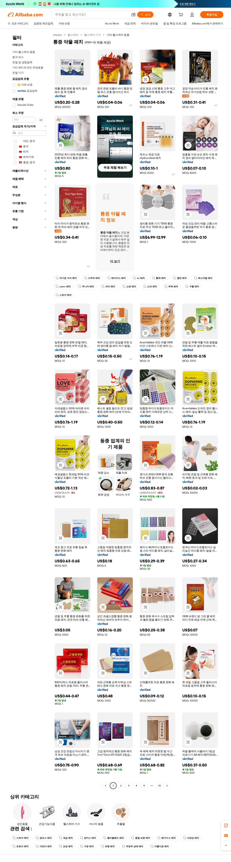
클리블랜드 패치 (113, 837)
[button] (133, 14)
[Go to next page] (167, 785)
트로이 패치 (20, 846)
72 (159, 785)
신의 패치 (150, 286)
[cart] (181, 15)
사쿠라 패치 (92, 278)
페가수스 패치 (166, 837)
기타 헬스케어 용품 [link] (118, 34)
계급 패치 (66, 837)
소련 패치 (129, 286)
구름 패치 (192, 286)
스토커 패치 (64, 295)
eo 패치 (139, 278)
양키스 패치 (88, 837)
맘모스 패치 (44, 837)
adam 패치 (63, 286)
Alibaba (57, 34)
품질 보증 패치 (140, 837)
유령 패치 (108, 846)
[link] (226, 825)
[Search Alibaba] (91, 15)
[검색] (145, 15)
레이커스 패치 (116, 278)
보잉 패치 (66, 846)
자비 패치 (108, 286)
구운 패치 (87, 846)
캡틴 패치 (180, 278)
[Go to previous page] (105, 785)
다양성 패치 (191, 837)
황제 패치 (159, 278)
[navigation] (29, 411)
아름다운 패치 (160, 846)
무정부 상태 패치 (132, 846)
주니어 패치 (86, 286)
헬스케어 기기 (92, 34)
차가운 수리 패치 (66, 278)
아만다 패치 (44, 846)
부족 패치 (171, 286)
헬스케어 (73, 34)
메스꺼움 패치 (203, 278)
